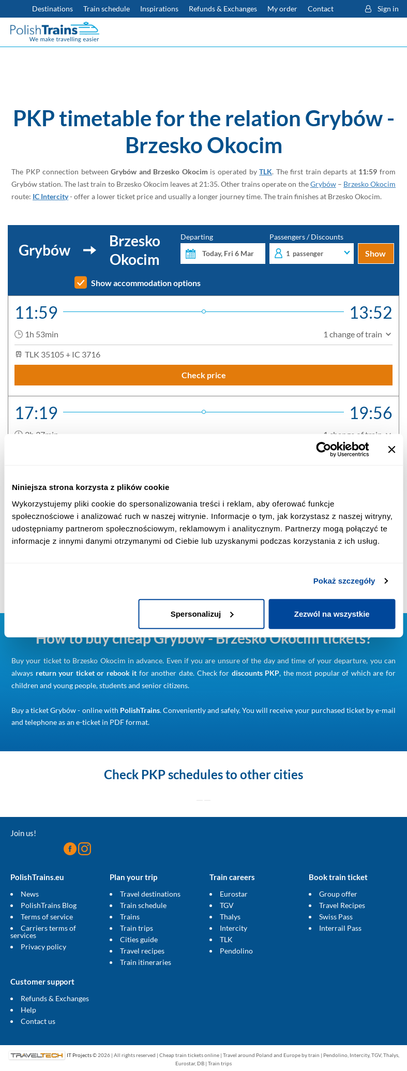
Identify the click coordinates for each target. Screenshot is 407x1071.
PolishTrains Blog (49, 905)
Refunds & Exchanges (55, 998)
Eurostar (234, 893)
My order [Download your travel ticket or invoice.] (282, 8)
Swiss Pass (336, 916)
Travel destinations (150, 893)
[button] (347, 9)
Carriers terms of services (43, 932)
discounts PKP (256, 672)
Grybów (323, 184)
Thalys (230, 916)
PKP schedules (182, 774)
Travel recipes (142, 950)
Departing (222, 248)
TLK (265, 171)
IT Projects (79, 1055)
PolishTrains (140, 710)
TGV (227, 905)
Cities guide (139, 939)
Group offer (338, 893)
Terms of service (47, 916)
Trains (130, 916)
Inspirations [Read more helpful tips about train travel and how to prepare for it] (159, 8)
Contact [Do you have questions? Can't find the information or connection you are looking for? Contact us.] (321, 8)
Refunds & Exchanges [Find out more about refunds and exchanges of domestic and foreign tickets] (223, 8)
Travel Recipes (342, 905)
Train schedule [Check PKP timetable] (106, 8)
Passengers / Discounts (311, 248)
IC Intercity (50, 196)
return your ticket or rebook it (86, 672)
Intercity (233, 928)
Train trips (136, 928)
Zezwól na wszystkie (332, 613)
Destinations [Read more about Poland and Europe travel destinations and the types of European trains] (52, 8)
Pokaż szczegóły (344, 580)
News (30, 893)
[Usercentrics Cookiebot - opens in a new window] (323, 449)
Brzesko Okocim (369, 184)
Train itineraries (145, 962)
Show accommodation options (146, 283)
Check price (204, 375)
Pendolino (236, 950)
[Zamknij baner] (391, 449)
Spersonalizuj (202, 613)
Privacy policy (43, 946)
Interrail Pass (340, 928)
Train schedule (143, 905)
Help (28, 1009)
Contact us (38, 1021)
